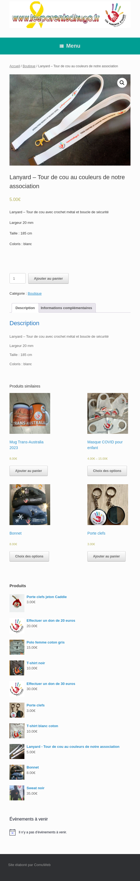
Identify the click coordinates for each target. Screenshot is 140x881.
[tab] (25, 308)
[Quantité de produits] (17, 278)
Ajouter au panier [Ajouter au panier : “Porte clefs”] (106, 556)
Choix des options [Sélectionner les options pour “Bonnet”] (29, 556)
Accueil (14, 66)
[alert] (70, 832)
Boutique (29, 66)
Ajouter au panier (48, 278)
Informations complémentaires (66, 308)
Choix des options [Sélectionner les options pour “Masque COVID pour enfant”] (107, 471)
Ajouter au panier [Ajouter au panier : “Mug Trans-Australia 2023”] (28, 471)
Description (25, 308)
